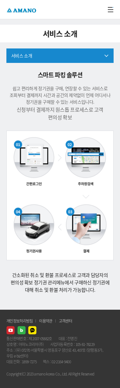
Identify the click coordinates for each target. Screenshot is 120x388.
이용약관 (45, 321)
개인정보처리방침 (19, 321)
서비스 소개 (21, 55)
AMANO (22, 9)
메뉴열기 (110, 9)
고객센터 (65, 321)
